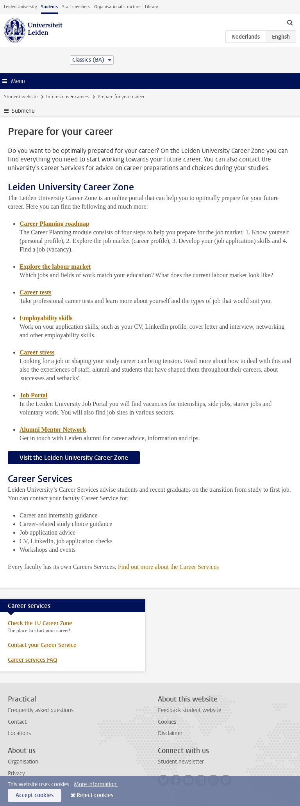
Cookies (167, 722)
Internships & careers (67, 97)
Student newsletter (181, 761)
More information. (96, 784)
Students (49, 7)
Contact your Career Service (42, 645)
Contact (17, 722)
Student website (21, 97)
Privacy (16, 773)
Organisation (23, 761)
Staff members (76, 7)
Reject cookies (95, 795)
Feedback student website (189, 710)
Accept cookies (35, 795)
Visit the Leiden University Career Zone (74, 457)
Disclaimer (170, 733)
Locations (19, 733)
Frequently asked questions (40, 710)
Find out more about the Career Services (168, 566)
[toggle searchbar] (290, 22)
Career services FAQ (32, 660)
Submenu (23, 111)
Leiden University (20, 7)
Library (151, 7)
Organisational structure (117, 7)
